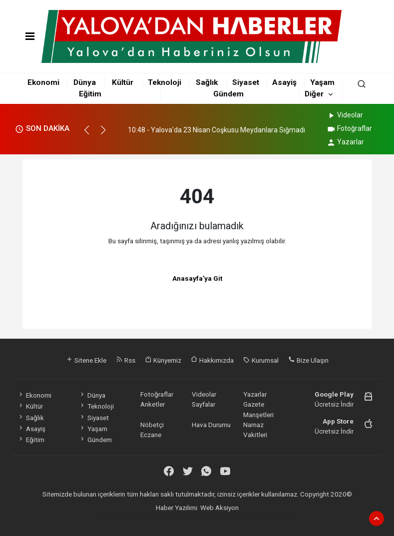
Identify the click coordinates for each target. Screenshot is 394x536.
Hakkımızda (212, 360)
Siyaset (245, 82)
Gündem (228, 93)
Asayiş (284, 82)
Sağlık (207, 82)
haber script (275, 518)
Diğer (314, 93)
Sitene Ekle (86, 360)
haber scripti (198, 518)
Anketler (152, 404)
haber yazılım (237, 518)
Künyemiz (163, 360)
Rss (125, 360)
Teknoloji (164, 82)
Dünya (84, 82)
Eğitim (90, 93)
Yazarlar (345, 142)
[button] (91, 134)
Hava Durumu (211, 425)
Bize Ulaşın (308, 360)
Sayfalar (203, 404)
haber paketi (160, 518)
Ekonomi (43, 82)
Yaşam (322, 82)
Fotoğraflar (349, 128)
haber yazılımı (121, 518)
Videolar (345, 115)
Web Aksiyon (219, 508)
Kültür (122, 82)
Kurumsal (261, 360)
